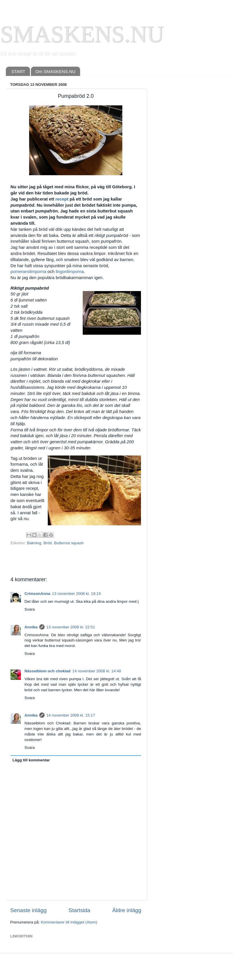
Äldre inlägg (126, 910)
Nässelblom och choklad (47, 671)
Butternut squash (69, 543)
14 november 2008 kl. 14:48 (96, 671)
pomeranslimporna (28, 271)
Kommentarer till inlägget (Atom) (69, 922)
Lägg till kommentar (31, 760)
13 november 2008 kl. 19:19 (76, 593)
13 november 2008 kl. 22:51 (70, 627)
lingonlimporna (70, 271)
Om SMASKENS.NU (55, 71)
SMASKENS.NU (82, 34)
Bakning (34, 543)
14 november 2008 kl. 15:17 (70, 715)
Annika (31, 627)
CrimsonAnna (37, 593)
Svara (29, 609)
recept (61, 199)
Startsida (79, 910)
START (18, 71)
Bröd (47, 543)
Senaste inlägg (28, 910)
